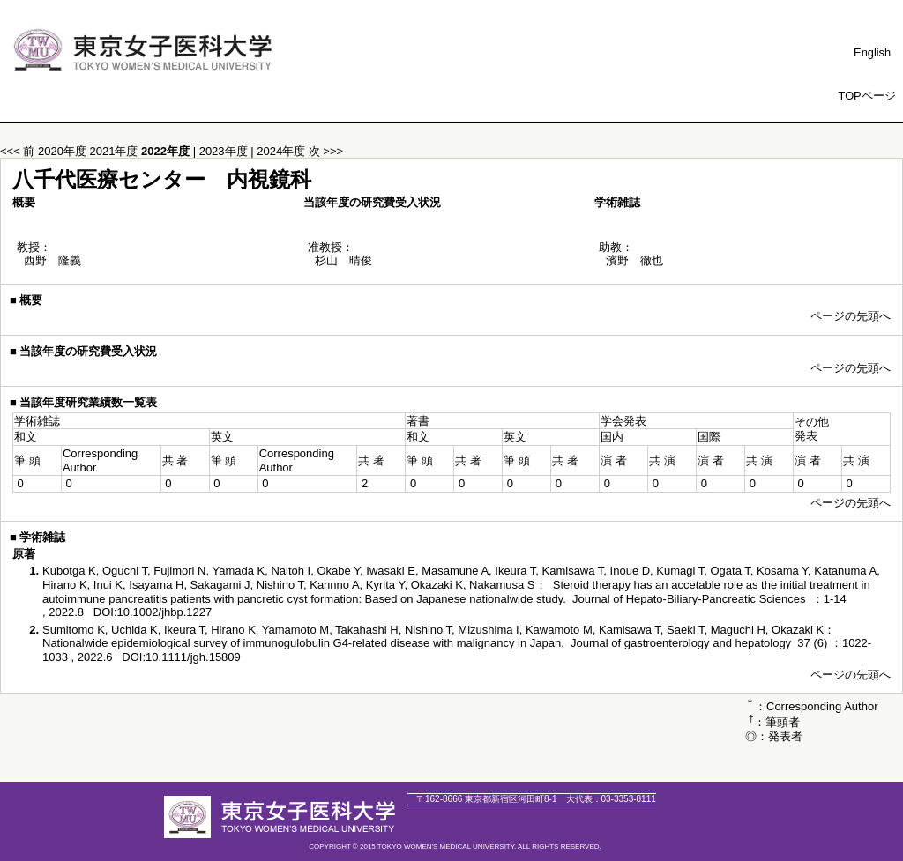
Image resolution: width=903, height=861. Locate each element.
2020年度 (64, 151)
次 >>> (326, 151)
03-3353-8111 (611, 799)
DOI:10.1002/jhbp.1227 (152, 612)
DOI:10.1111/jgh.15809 (181, 657)
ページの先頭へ (850, 316)
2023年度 (225, 151)
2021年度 (116, 151)
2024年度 (283, 151)
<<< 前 (17, 151)
